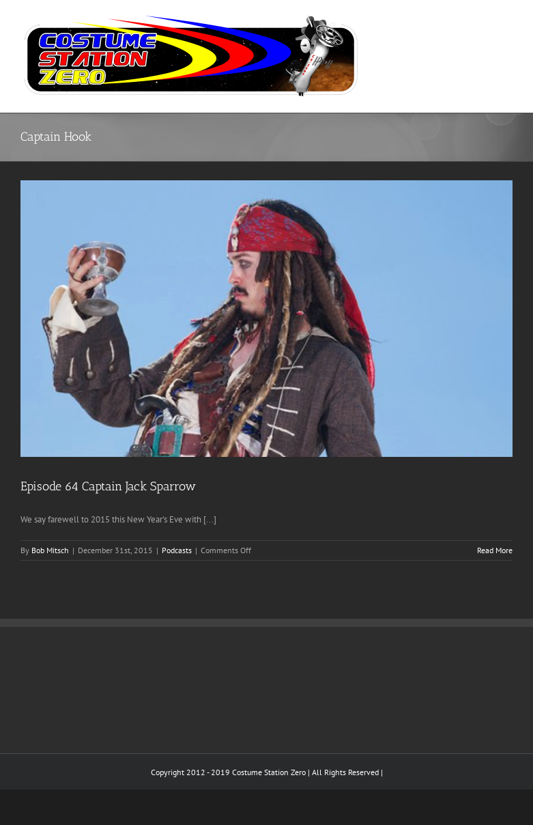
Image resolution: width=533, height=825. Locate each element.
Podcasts (177, 550)
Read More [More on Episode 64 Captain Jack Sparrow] (495, 550)
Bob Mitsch (50, 550)
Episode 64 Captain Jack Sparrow (108, 486)
